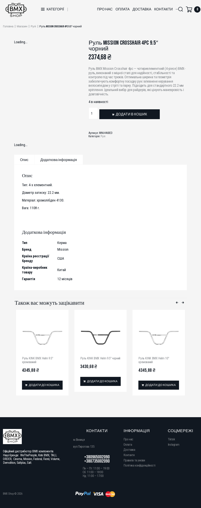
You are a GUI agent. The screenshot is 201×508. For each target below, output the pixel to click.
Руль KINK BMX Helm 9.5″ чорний (100, 358)
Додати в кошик (131, 114)
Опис (24, 160)
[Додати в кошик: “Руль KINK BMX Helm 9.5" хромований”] (42, 385)
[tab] (24, 160)
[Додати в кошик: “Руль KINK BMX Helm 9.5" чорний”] (100, 381)
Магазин (22, 26)
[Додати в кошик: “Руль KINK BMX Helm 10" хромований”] (158, 385)
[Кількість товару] (93, 113)
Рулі (33, 26)
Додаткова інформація (58, 160)
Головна (8, 26)
